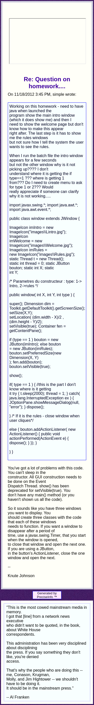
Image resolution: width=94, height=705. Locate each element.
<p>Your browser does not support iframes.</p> (47, 41)
